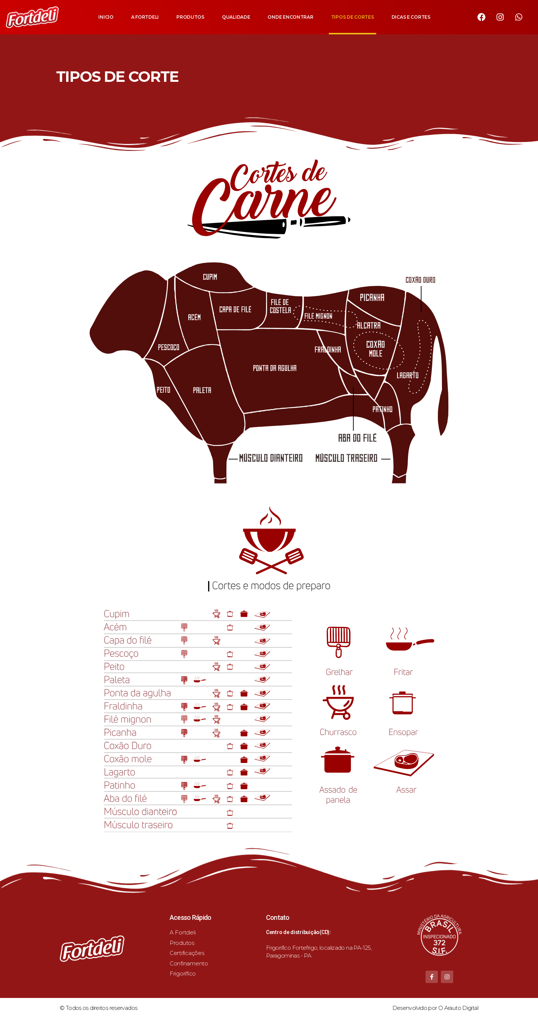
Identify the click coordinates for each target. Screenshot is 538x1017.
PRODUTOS (190, 17)
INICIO (105, 17)
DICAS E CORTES (411, 17)
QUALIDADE (236, 17)
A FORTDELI (145, 17)
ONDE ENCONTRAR (290, 17)
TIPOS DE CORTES (352, 17)
